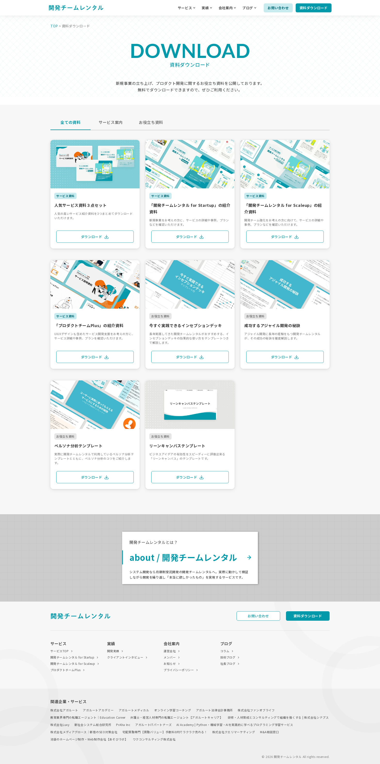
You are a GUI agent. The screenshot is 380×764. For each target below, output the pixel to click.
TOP (54, 26)
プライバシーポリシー (179, 670)
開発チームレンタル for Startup (72, 657)
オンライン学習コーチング (172, 710)
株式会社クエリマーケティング (233, 732)
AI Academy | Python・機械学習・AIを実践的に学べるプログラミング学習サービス (234, 725)
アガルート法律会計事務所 (214, 710)
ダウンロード (95, 237)
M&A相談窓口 (269, 732)
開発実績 (113, 651)
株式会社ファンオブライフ (256, 710)
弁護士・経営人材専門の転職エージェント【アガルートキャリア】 (176, 717)
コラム (224, 651)
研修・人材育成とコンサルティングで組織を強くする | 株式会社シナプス (278, 717)
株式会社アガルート (64, 710)
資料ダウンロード (314, 7)
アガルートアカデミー (98, 710)
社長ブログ (227, 663)
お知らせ (170, 663)
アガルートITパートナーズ (153, 725)
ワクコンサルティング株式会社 (154, 739)
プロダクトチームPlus (65, 670)
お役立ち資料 (151, 122)
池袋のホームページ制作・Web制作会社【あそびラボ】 (89, 739)
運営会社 (170, 651)
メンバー (170, 657)
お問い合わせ (278, 7)
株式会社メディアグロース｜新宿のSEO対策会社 (84, 732)
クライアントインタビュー (125, 657)
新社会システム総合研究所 (92, 725)
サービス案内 (111, 122)
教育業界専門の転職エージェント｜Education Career (88, 717)
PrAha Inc (123, 725)
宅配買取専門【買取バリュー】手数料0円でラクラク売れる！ (164, 732)
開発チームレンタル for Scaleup (72, 663)
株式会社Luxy (60, 725)
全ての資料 (70, 122)
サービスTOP (59, 651)
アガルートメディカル (134, 710)
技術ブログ (227, 657)
